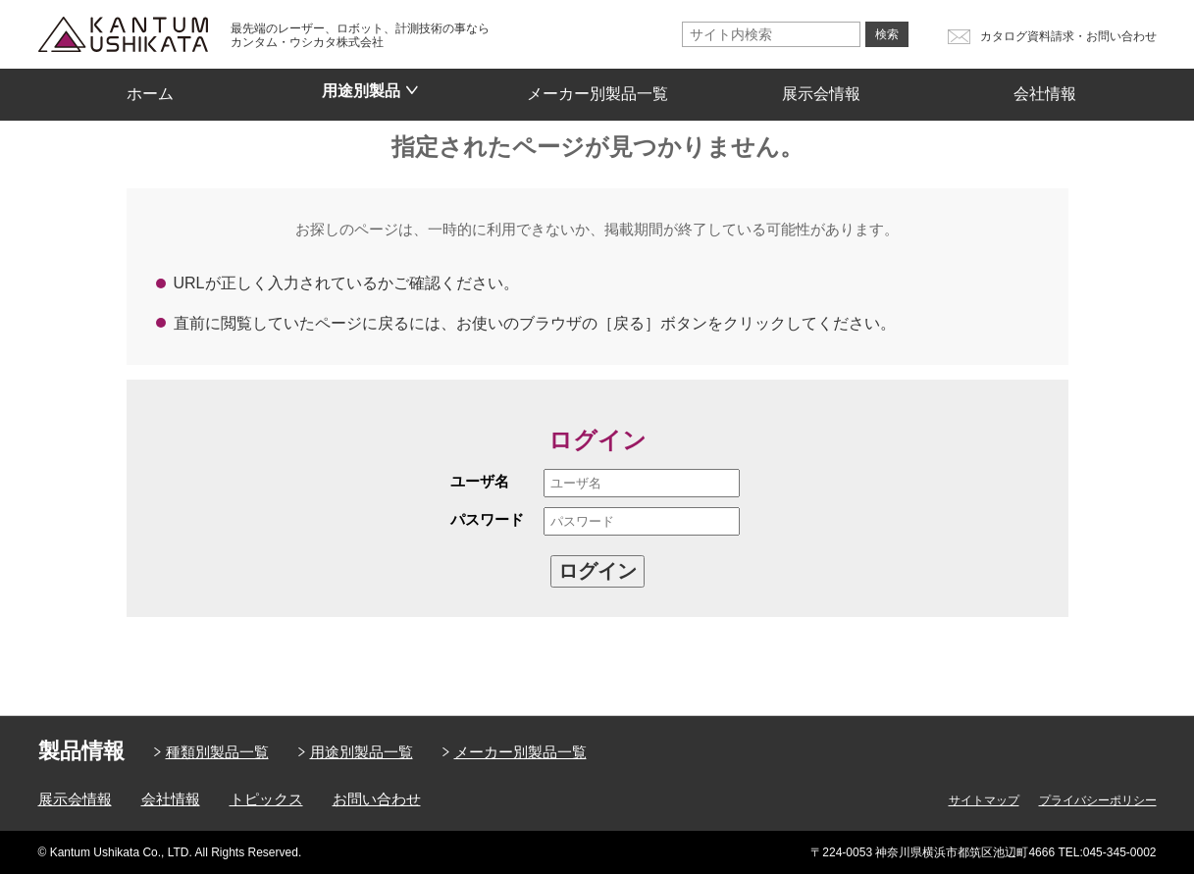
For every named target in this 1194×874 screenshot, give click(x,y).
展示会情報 (821, 87)
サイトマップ (984, 800)
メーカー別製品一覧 (597, 87)
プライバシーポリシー (1098, 800)
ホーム (150, 87)
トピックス (266, 799)
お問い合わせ (377, 799)
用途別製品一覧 (361, 752)
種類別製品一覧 (217, 752)
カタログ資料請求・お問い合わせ (1068, 36)
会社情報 (1044, 87)
